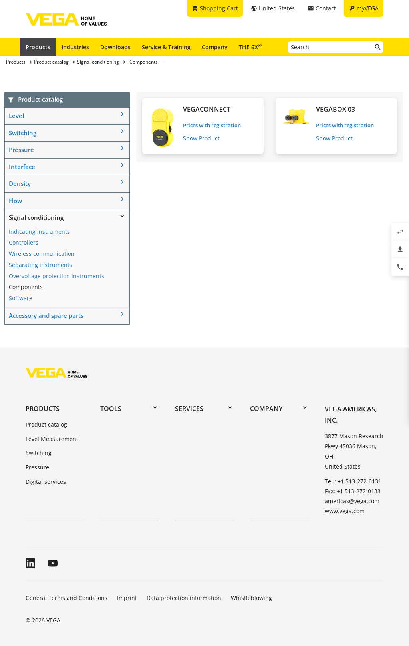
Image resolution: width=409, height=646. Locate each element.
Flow (15, 201)
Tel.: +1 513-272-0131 (353, 481)
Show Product (201, 138)
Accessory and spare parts (46, 315)
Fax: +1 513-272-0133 (353, 491)
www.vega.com (345, 511)
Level (16, 116)
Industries (75, 47)
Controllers (23, 242)
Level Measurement (52, 439)
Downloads (115, 47)
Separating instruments (40, 265)
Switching (22, 133)
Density (20, 183)
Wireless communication (42, 253)
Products (38, 47)
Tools (110, 408)
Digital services (46, 481)
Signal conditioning (36, 217)
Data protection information (184, 598)
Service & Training (166, 47)
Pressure (21, 150)
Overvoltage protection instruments (56, 276)
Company (215, 47)
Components (26, 287)
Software (20, 298)
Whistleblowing (251, 598)
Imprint (127, 598)
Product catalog (46, 424)
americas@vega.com (352, 501)
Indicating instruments (39, 231)
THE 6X (250, 47)
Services (189, 408)
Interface (22, 167)
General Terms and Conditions (66, 598)
